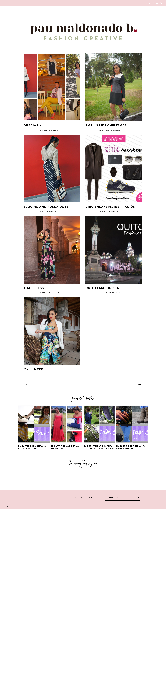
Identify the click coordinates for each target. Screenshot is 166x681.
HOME (6, 3)
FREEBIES (32, 3)
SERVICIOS (59, 3)
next (140, 384)
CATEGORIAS (17, 3)
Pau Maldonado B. (17, 506)
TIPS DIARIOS (45, 3)
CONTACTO (73, 3)
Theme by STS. (157, 506)
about (89, 498)
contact (78, 498)
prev (26, 384)
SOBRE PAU (86, 3)
